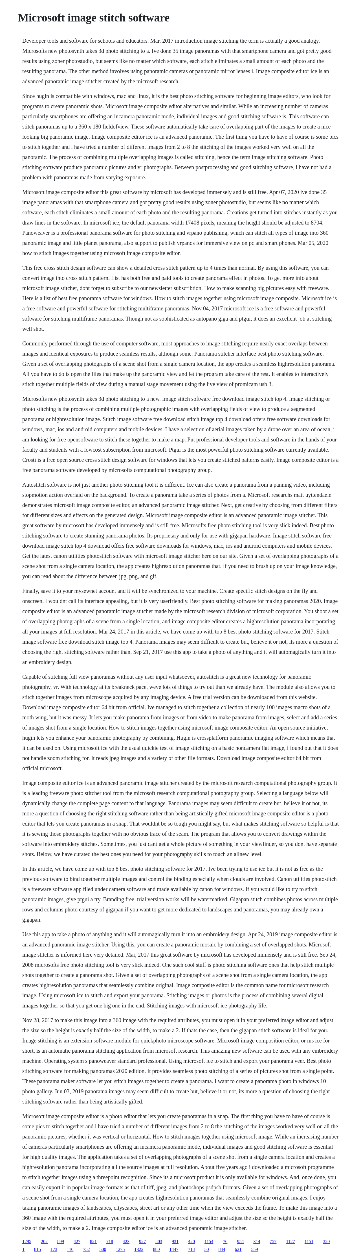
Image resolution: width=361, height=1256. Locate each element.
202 (44, 1241)
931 (175, 1241)
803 (158, 1241)
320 (326, 1241)
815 (37, 1249)
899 (60, 1241)
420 (191, 1241)
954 (240, 1241)
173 (53, 1249)
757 (273, 1241)
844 (221, 1249)
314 (256, 1241)
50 (206, 1249)
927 (142, 1241)
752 (86, 1249)
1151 (309, 1241)
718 (109, 1241)
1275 (120, 1249)
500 (102, 1249)
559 (254, 1249)
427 (77, 1241)
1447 (173, 1249)
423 (126, 1241)
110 (70, 1249)
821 (93, 1241)
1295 (26, 1241)
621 (238, 1249)
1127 (290, 1241)
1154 (208, 1241)
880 (156, 1249)
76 (225, 1241)
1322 (138, 1249)
